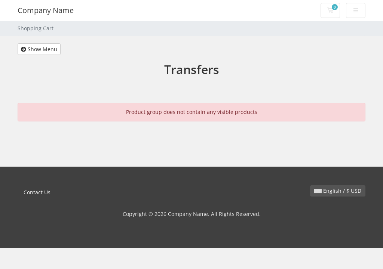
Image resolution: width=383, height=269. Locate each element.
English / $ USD (337, 190)
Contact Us (37, 192)
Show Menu (39, 49)
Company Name (46, 10)
